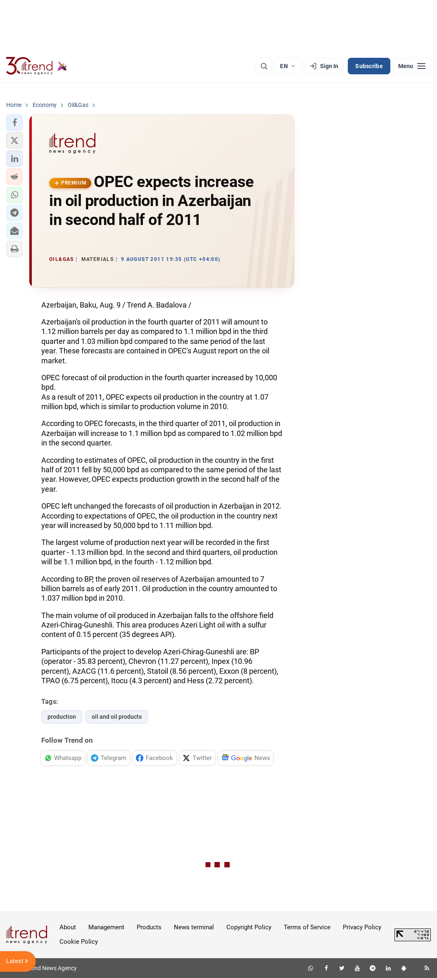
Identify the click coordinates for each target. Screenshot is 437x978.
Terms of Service (307, 927)
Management (106, 927)
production (62, 716)
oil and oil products (117, 716)
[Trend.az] (36, 66)
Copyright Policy (248, 927)
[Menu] (412, 66)
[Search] (264, 66)
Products (149, 927)
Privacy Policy (362, 927)
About (67, 927)
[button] (14, 122)
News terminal (194, 927)
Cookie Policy (78, 941)
